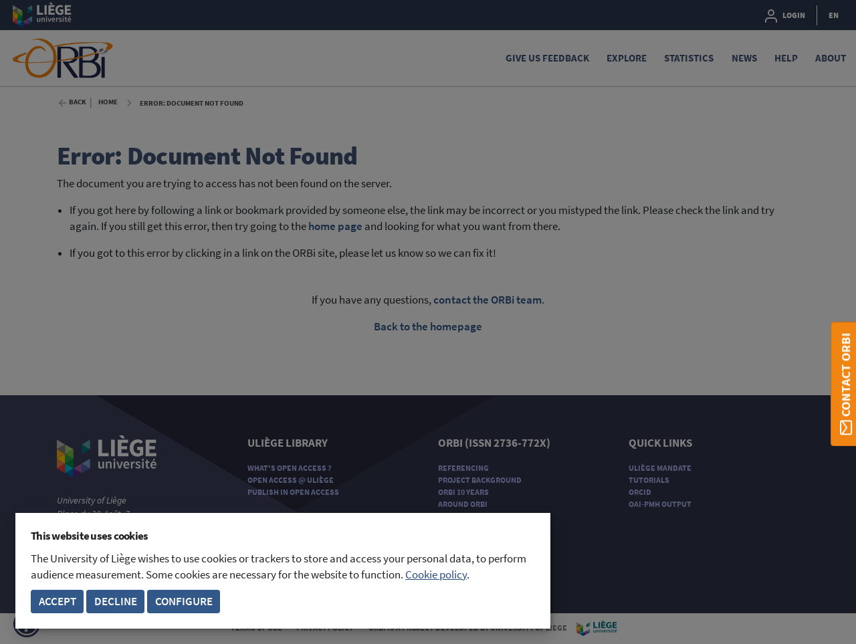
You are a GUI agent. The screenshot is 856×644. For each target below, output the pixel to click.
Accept (57, 602)
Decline (115, 602)
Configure (184, 602)
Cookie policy (436, 575)
